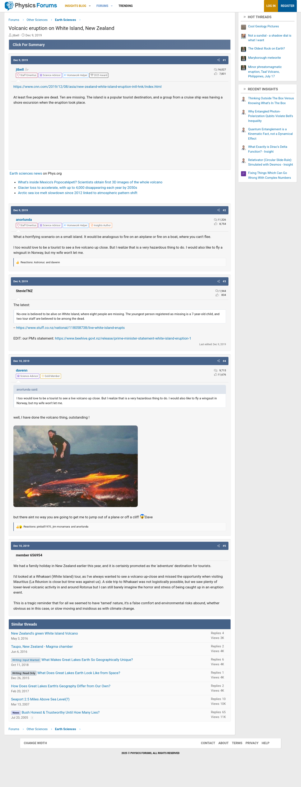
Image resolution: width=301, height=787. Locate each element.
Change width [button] (39, 761)
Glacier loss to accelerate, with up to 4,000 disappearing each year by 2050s (97, 189)
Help (261, 761)
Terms (233, 761)
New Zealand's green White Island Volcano (64, 651)
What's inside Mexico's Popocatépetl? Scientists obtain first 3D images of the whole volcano (110, 184)
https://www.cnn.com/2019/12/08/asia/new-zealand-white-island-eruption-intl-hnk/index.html (107, 88)
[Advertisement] (119, 137)
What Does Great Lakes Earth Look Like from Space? (98, 690)
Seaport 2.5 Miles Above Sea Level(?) (60, 717)
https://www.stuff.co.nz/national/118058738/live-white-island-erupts (90, 334)
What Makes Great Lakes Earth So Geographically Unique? (107, 677)
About (219, 761)
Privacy (247, 761)
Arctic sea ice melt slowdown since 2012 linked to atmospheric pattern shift (97, 194)
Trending (145, 6)
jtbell (40, 71)
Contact (204, 761)
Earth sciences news (45, 175)
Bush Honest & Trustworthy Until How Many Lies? (81, 730)
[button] (110, 6)
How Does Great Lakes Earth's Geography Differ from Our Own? (80, 703)
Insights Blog (95, 6)
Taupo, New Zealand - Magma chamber (62, 664)
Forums (122, 6)
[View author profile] (121, 226)
